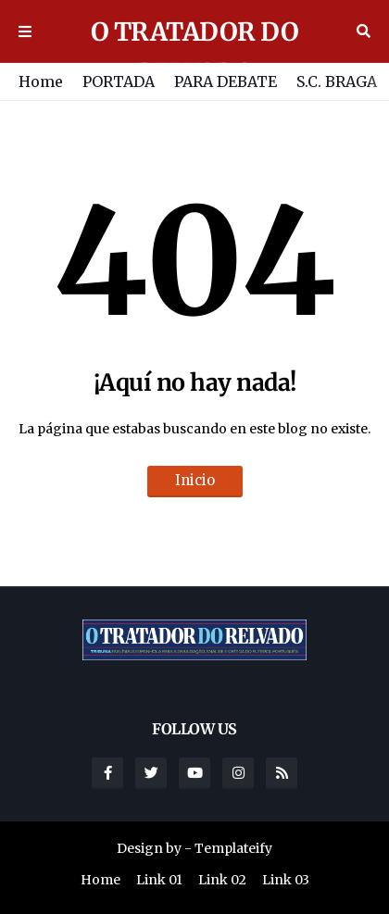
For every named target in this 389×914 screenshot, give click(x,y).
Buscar (363, 31)
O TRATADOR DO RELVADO (195, 52)
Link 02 (222, 879)
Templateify (233, 848)
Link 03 (285, 879)
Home (41, 81)
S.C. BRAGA (336, 81)
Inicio (195, 480)
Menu (25, 31)
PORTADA (118, 81)
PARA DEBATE (225, 81)
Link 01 (159, 879)
